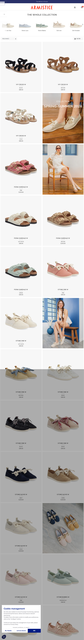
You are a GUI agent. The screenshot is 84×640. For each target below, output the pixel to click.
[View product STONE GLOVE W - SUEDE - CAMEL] (63, 472)
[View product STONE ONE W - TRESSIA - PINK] (63, 267)
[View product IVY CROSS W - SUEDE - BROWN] (63, 62)
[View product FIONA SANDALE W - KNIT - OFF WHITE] (21, 216)
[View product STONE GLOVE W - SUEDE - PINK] (21, 575)
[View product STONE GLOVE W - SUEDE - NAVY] (21, 472)
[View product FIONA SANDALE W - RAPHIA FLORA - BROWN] (63, 216)
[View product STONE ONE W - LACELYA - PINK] (63, 626)
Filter (77, 39)
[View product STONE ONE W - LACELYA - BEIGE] (63, 370)
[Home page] (42, 8)
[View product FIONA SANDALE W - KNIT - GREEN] (21, 267)
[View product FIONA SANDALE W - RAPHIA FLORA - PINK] (21, 165)
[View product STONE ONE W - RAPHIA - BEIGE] (63, 421)
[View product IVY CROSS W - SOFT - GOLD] (21, 113)
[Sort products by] (9, 38)
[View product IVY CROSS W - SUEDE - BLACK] (21, 62)
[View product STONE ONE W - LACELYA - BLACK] (21, 421)
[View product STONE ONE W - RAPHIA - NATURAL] (21, 370)
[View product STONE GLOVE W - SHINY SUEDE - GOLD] (21, 523)
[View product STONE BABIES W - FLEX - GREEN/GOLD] (63, 575)
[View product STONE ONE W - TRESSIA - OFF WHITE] (21, 318)
